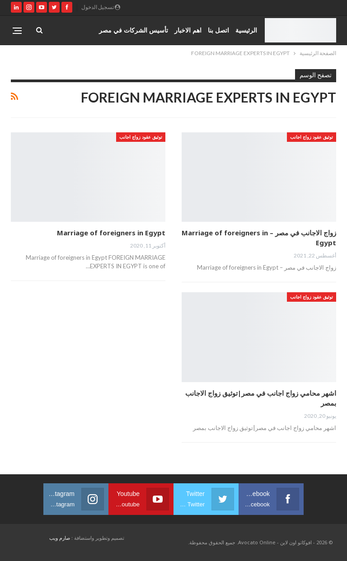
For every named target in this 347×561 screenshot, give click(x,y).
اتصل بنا (218, 30)
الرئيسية (246, 30)
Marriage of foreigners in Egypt (111, 232)
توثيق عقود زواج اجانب (311, 137)
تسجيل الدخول (100, 7)
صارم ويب (59, 537)
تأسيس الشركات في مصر (133, 30)
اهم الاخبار (188, 30)
